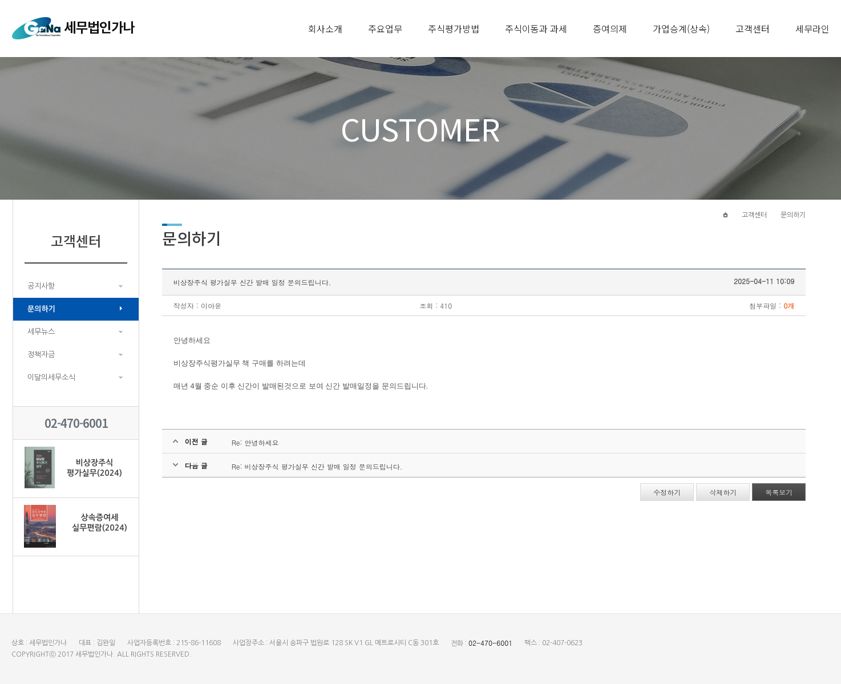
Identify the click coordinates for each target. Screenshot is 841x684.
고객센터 (752, 28)
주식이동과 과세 (536, 28)
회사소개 (325, 28)
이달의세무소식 (51, 377)
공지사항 (41, 286)
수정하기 (667, 492)
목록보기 (779, 492)
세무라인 (812, 28)
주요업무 (385, 28)
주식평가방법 (453, 28)
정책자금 (41, 354)
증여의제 (610, 28)
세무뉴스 (41, 331)
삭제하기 (723, 492)
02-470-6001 (490, 642)
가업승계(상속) (681, 28)
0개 (788, 305)
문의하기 (41, 309)
